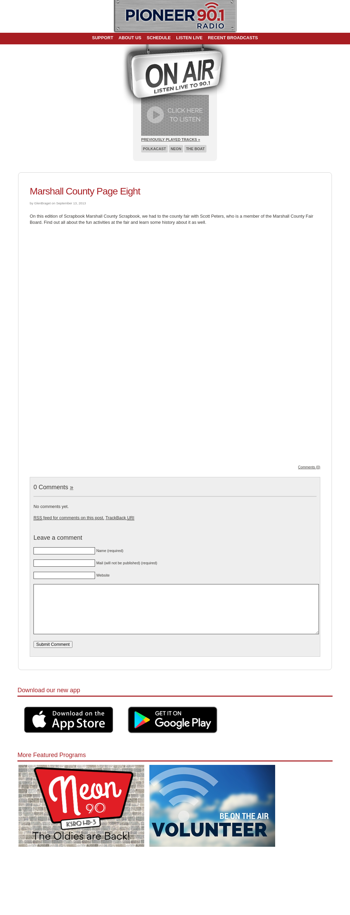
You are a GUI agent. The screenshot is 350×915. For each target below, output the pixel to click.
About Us (130, 37)
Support (102, 37)
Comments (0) (309, 467)
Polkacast (154, 149)
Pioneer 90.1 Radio (175, 16)
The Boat (195, 149)
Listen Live (189, 37)
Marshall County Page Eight (85, 191)
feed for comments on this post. (68, 517)
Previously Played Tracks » (170, 139)
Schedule (159, 37)
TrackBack (119, 517)
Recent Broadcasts (233, 37)
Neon (176, 149)
